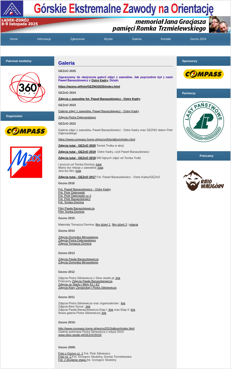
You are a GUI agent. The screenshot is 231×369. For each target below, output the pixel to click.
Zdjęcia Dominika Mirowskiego (78, 237)
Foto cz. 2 (65, 356)
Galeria (136, 39)
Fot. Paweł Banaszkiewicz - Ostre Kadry (84, 189)
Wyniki (108, 39)
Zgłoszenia (77, 39)
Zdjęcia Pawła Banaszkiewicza (78, 259)
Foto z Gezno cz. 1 (70, 353)
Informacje (44, 39)
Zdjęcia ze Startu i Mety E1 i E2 (78, 284)
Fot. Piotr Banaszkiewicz (74, 199)
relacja (133, 224)
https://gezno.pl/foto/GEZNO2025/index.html (89, 86)
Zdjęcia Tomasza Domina (74, 243)
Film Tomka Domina (71, 211)
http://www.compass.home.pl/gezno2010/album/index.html (96, 328)
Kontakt (166, 39)
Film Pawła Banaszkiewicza (76, 208)
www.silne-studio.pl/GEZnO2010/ (80, 335)
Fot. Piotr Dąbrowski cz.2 (74, 195)
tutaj (98, 164)
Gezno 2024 (198, 39)
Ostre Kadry (99, 80)
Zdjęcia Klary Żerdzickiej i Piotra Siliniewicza (87, 287)
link (117, 278)
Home (14, 39)
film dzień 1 (103, 224)
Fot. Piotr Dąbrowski (71, 192)
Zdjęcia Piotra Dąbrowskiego (77, 117)
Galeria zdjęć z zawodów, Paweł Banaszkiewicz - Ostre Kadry (98, 111)
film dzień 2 (119, 224)
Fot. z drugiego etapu (72, 359)
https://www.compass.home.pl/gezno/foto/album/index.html (96, 139)
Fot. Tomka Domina (71, 202)
